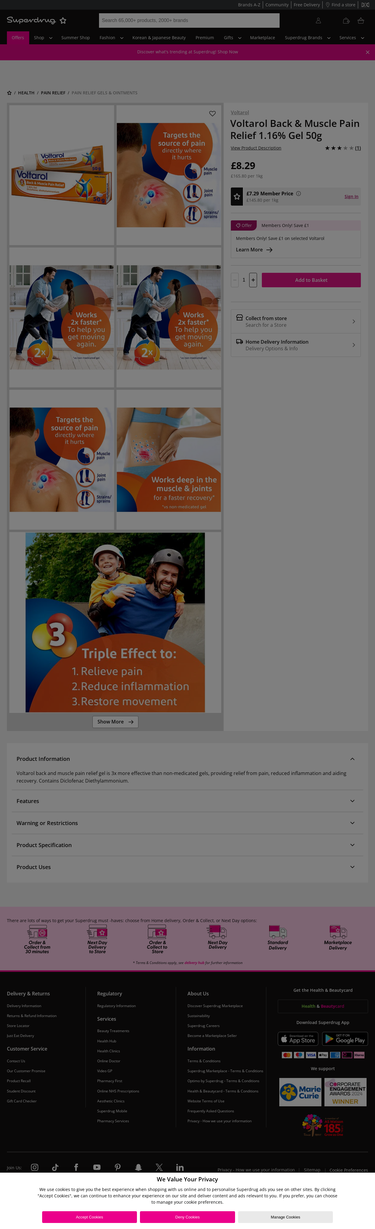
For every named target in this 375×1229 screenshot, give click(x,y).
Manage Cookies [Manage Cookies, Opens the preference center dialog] (285, 1217)
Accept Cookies (89, 1217)
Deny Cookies (187, 1217)
